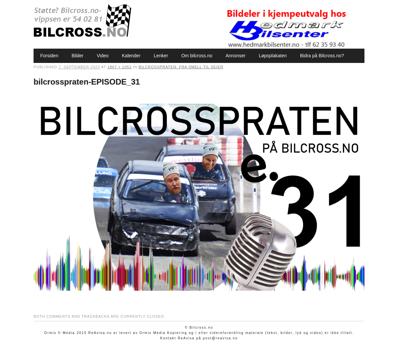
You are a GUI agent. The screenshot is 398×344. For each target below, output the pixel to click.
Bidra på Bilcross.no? (322, 55)
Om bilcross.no (196, 55)
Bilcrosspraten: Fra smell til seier (181, 67)
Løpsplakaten (273, 55)
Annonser (236, 55)
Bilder (77, 55)
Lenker (161, 55)
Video (103, 55)
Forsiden (49, 55)
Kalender (131, 55)
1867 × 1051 (120, 67)
